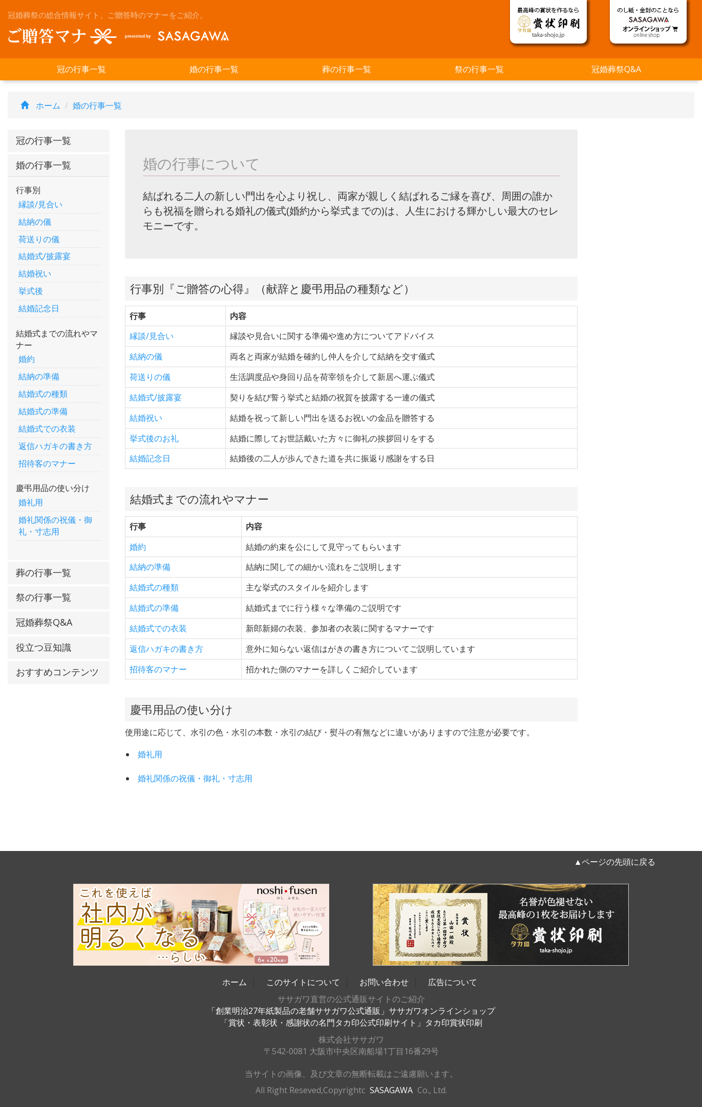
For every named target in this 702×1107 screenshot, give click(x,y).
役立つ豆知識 (43, 647)
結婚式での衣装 (47, 428)
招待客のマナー (47, 463)
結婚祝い (34, 273)
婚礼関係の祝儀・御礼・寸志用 (55, 525)
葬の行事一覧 (346, 69)
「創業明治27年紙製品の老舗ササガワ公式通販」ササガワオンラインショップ (351, 1010)
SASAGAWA (391, 1090)
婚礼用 (30, 502)
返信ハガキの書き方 (55, 446)
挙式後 (30, 290)
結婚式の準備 (43, 411)
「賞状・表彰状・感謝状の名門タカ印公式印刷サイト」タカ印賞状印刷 (351, 1022)
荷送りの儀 (38, 239)
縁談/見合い (40, 204)
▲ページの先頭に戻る (615, 861)
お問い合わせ (384, 982)
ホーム (37, 105)
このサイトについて (303, 982)
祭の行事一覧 (479, 69)
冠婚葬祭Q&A (616, 69)
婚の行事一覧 (214, 69)
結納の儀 (34, 221)
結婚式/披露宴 (44, 256)
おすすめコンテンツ (57, 672)
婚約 (26, 359)
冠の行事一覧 (81, 69)
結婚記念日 (38, 308)
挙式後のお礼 (154, 438)
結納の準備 (38, 376)
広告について (452, 982)
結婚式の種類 (43, 393)
